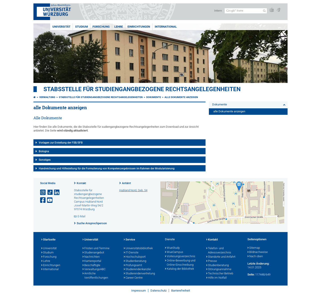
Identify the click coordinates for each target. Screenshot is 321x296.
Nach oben (255, 257)
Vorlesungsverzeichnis (180, 257)
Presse (211, 261)
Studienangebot (93, 253)
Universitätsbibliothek (138, 249)
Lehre (118, 26)
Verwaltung (47, 97)
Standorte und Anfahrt (220, 257)
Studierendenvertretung (139, 274)
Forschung (101, 26)
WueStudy (172, 248)
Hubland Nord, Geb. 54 (133, 190)
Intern (218, 10)
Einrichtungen (139, 26)
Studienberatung (135, 261)
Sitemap (253, 248)
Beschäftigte (91, 265)
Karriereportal (91, 261)
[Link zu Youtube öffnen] (50, 200)
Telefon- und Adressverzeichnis (218, 251)
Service (129, 240)
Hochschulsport (135, 257)
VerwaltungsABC (93, 269)
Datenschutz (158, 290)
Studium (81, 26)
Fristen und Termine (95, 249)
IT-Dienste (131, 253)
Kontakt (81, 183)
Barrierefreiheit (180, 290)
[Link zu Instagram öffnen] (43, 192)
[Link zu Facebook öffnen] (43, 200)
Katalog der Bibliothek (179, 269)
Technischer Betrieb (219, 274)
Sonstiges (45, 159)
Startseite (48, 240)
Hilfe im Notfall (216, 278)
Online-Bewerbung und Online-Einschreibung (180, 263)
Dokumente (153, 97)
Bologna (44, 151)
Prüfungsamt (133, 265)
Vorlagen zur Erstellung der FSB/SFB (61, 142)
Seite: (251, 274)
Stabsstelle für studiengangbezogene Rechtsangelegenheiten (142, 89)
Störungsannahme (218, 269)
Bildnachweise (257, 252)
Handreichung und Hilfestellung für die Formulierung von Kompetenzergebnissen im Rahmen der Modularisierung (107, 168)
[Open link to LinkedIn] (57, 192)
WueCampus (174, 252)
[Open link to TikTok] (50, 192)
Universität (61, 26)
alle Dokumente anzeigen (181, 97)
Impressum (138, 290)
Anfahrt (126, 183)
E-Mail (81, 216)
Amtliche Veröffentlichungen (95, 276)
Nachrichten (91, 257)
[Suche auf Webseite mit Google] (246, 10)
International (166, 26)
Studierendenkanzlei (137, 269)
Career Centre (133, 278)
